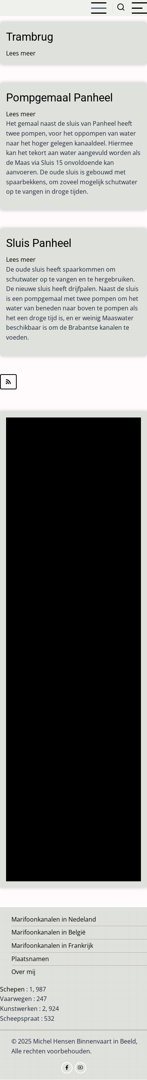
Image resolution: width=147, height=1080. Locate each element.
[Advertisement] (75, 650)
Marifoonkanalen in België (48, 932)
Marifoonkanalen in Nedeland (53, 919)
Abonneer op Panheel (73, 381)
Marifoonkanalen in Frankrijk (52, 945)
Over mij (23, 972)
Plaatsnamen (30, 959)
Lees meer (21, 53)
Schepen (12, 989)
